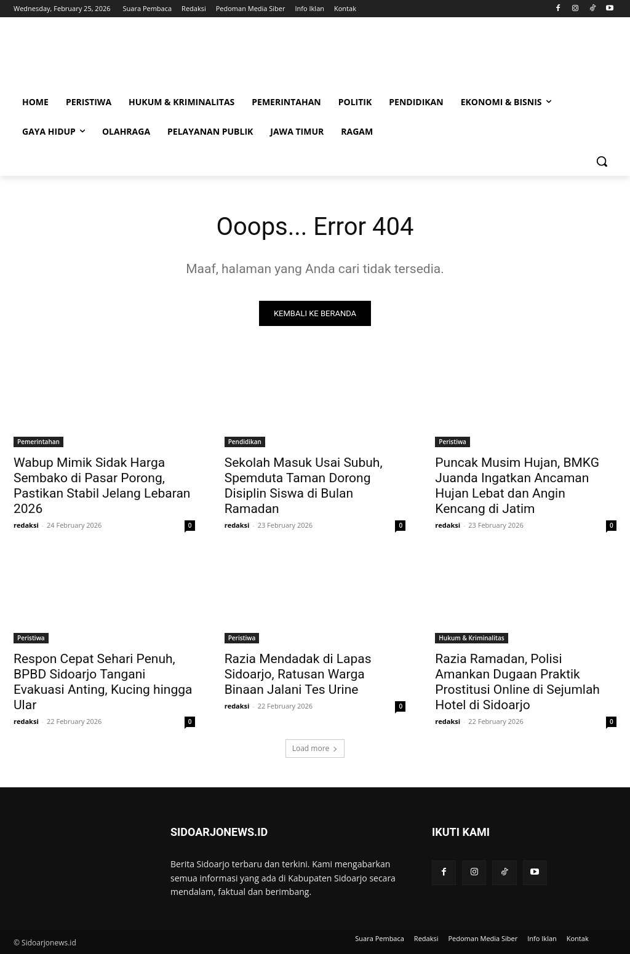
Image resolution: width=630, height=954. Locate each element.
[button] (601, 161)
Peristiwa (452, 441)
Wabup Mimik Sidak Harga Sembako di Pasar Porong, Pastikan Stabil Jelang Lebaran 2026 (102, 485)
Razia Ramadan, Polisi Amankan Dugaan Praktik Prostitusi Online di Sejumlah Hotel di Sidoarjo (517, 681)
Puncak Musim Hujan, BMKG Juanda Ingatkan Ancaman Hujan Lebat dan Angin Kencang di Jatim (517, 485)
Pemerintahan (38, 441)
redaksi (26, 525)
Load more (315, 748)
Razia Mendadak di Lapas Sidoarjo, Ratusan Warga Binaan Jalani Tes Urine (298, 674)
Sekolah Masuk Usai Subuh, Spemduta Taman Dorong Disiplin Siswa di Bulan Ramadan (304, 485)
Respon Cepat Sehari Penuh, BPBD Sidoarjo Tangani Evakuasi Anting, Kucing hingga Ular (103, 681)
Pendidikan (244, 441)
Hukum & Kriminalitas (471, 638)
